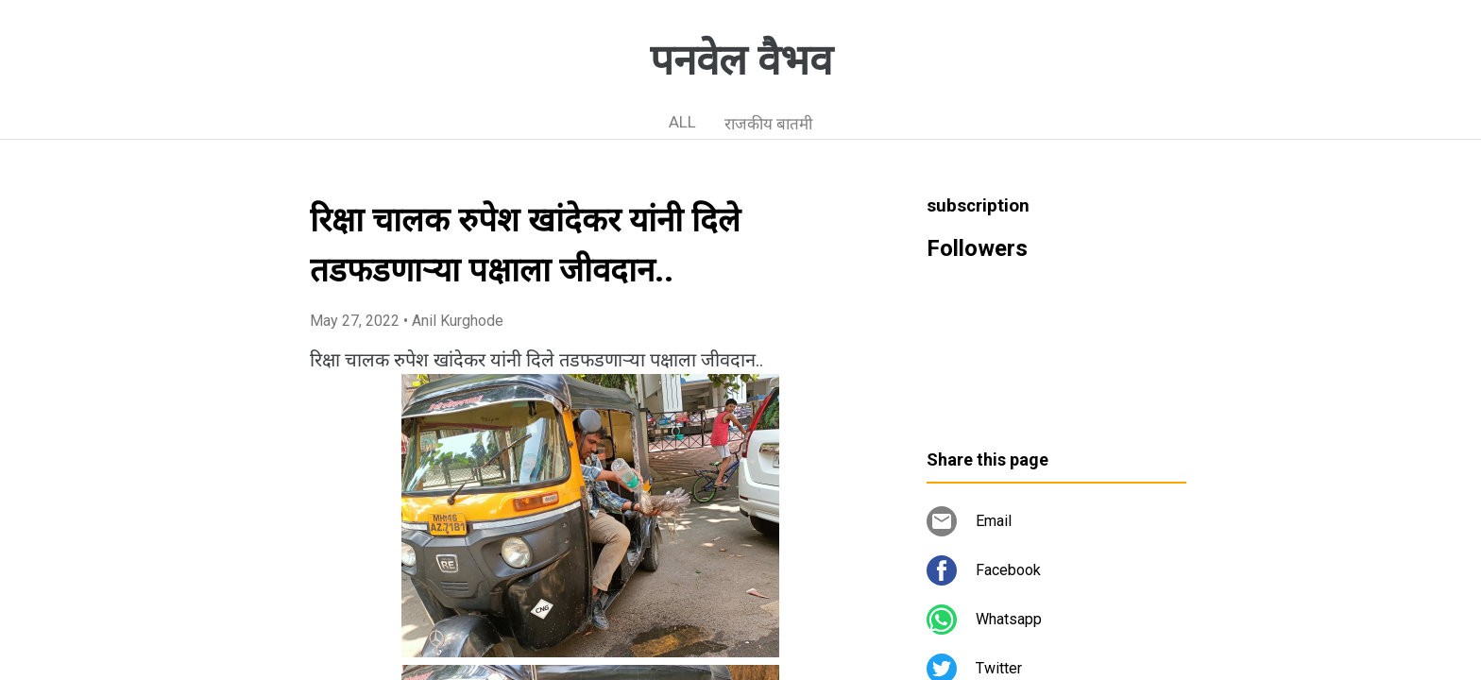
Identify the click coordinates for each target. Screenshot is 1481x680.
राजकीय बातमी (768, 123)
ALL (682, 121)
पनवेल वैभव (741, 60)
